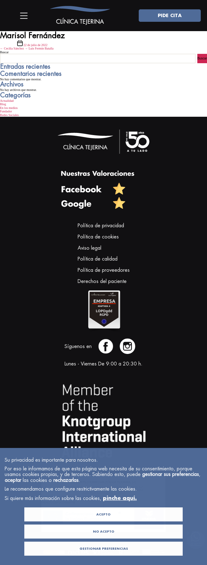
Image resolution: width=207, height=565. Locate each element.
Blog (3, 104)
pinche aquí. (120, 509)
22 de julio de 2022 (35, 45)
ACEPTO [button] (103, 526)
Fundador (6, 111)
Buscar (4, 52)
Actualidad (7, 100)
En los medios (9, 108)
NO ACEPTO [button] (103, 543)
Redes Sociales (9, 115)
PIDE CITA (170, 15)
